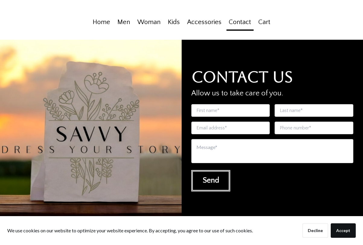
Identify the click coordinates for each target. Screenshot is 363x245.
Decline (315, 230)
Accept (343, 230)
